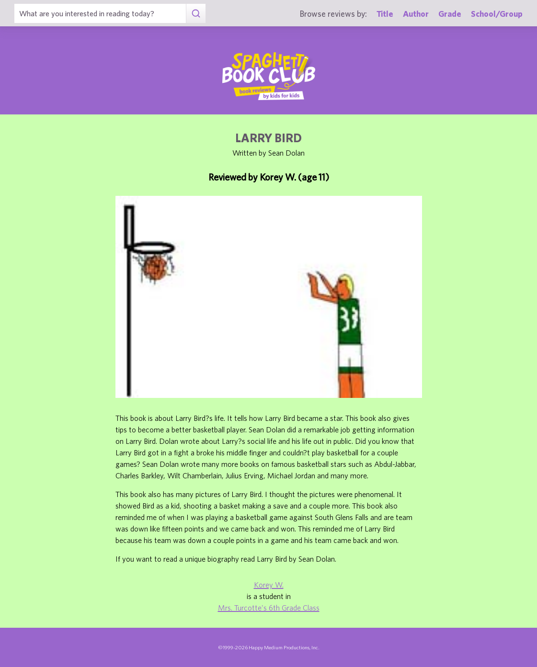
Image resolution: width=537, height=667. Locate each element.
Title (385, 14)
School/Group (497, 14)
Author (416, 14)
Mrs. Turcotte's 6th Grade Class (269, 607)
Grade (449, 14)
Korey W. (269, 584)
